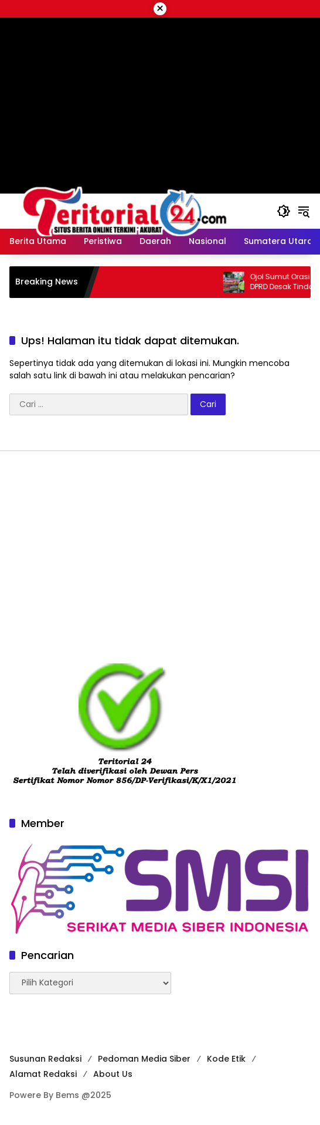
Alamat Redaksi (43, 1074)
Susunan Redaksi (45, 1059)
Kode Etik (226, 1059)
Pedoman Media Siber (144, 1059)
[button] (284, 211)
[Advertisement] (160, 557)
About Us (112, 1074)
